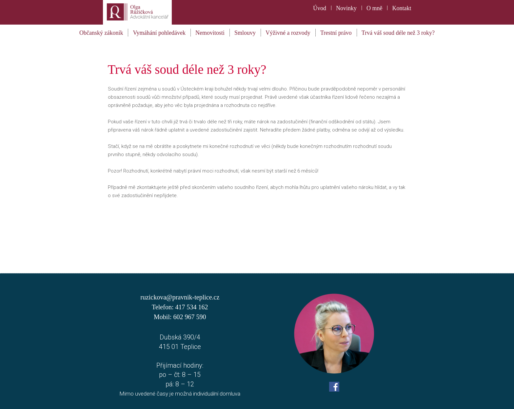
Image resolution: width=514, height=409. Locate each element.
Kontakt (401, 8)
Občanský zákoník (101, 33)
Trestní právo (336, 33)
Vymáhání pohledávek (159, 33)
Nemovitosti (210, 33)
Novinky (346, 8)
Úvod (319, 8)
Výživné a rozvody (288, 33)
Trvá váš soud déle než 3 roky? (398, 33)
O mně (374, 8)
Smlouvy (245, 33)
